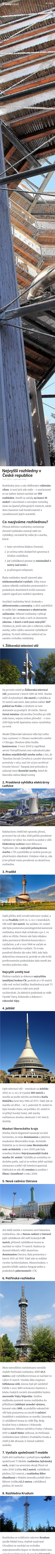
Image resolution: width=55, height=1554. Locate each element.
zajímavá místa (19, 479)
